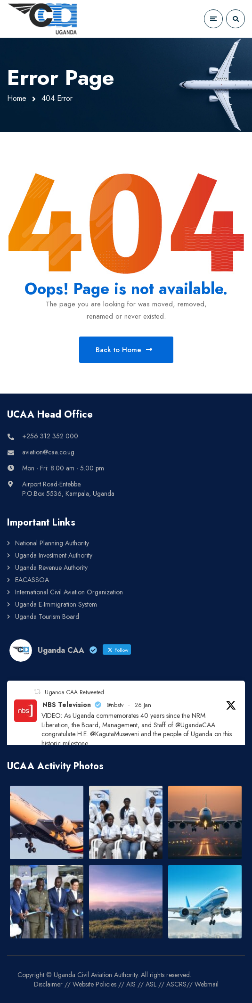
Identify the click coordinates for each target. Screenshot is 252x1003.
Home (16, 98)
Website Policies (94, 984)
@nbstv (115, 705)
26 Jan (143, 705)
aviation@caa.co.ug (48, 452)
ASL (151, 984)
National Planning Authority (52, 543)
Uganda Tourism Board (47, 616)
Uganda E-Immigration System (56, 604)
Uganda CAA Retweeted (74, 692)
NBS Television (66, 704)
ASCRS (176, 984)
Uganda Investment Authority (53, 555)
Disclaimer (48, 984)
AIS (131, 984)
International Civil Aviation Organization (69, 592)
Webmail (207, 984)
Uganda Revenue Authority (51, 567)
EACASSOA (32, 579)
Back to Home (124, 350)
